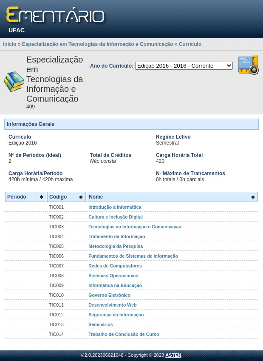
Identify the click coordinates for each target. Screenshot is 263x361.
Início (9, 44)
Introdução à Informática (114, 207)
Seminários (100, 324)
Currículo (190, 44)
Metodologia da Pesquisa (115, 246)
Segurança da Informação (116, 314)
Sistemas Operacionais (113, 275)
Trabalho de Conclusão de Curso (123, 334)
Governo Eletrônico (109, 295)
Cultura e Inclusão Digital (115, 216)
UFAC (16, 30)
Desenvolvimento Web (112, 304)
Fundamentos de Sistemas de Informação (133, 256)
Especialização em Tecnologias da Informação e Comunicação (97, 44)
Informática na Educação (115, 285)
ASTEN (173, 355)
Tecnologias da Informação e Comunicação (134, 226)
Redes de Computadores (115, 265)
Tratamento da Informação (116, 236)
